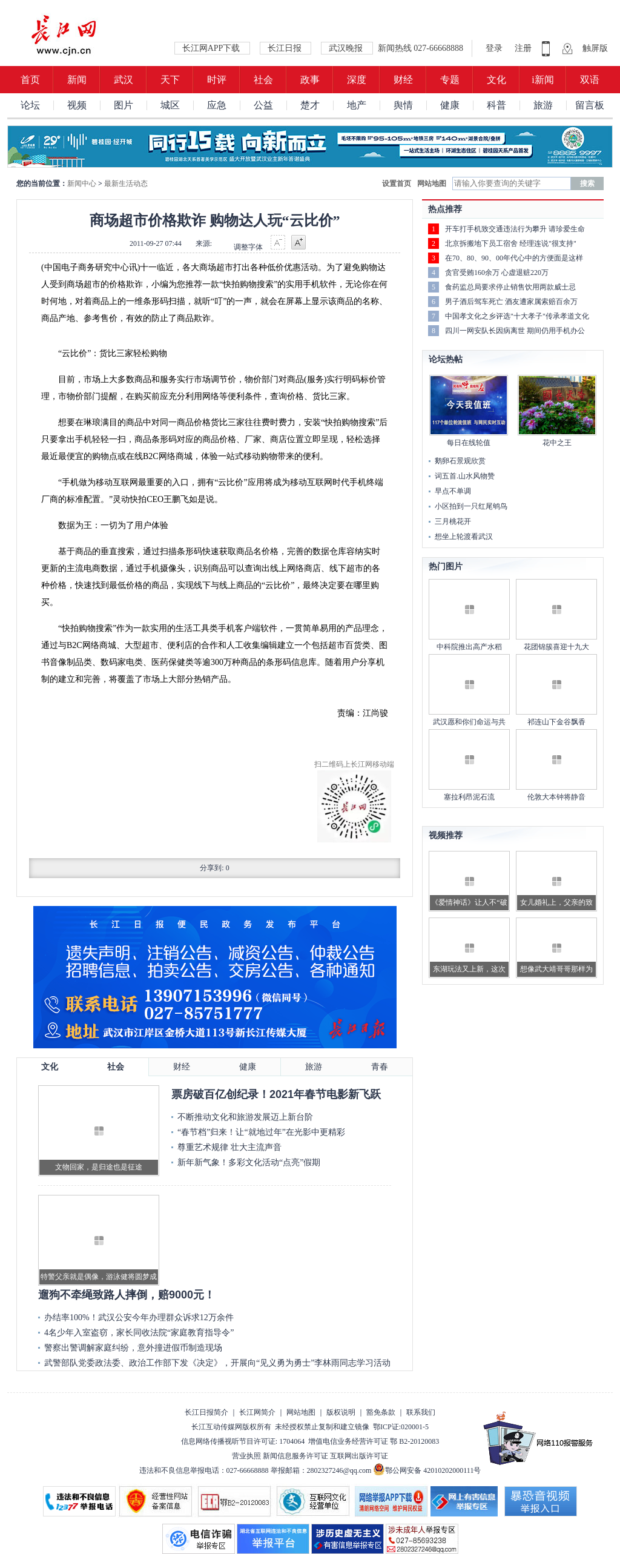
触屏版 (595, 48)
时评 (216, 79)
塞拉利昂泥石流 (469, 797)
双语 (589, 79)
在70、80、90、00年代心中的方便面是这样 (514, 258)
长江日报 (286, 48)
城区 (170, 105)
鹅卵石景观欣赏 (460, 461)
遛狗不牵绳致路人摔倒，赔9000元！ (126, 1295)
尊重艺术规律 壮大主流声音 (229, 1147)
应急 (216, 105)
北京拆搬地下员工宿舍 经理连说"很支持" (510, 243)
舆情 (403, 105)
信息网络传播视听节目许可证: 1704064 (243, 1441)
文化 (496, 79)
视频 (77, 105)
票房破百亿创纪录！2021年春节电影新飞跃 (276, 1094)
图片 (123, 105)
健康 (450, 105)
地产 (356, 105)
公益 (263, 105)
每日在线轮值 (468, 442)
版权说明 (340, 1412)
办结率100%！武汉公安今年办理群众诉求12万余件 (139, 1317)
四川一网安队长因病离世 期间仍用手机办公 (515, 330)
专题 (450, 79)
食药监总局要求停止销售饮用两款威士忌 (510, 287)
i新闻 (542, 79)
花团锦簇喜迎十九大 (556, 647)
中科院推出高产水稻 (469, 647)
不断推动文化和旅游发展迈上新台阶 (245, 1117)
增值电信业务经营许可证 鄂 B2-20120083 (373, 1441)
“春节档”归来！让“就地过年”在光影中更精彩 (261, 1132)
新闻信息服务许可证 (295, 1456)
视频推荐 (446, 835)
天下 (170, 79)
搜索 (587, 183)
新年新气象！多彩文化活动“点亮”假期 (248, 1162)
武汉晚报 (347, 48)
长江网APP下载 (212, 48)
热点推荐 (445, 209)
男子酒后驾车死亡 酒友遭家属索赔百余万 (511, 301)
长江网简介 (257, 1412)
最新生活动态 (126, 183)
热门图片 (446, 566)
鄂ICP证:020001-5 (401, 1427)
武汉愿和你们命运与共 (469, 722)
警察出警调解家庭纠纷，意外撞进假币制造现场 (133, 1347)
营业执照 (246, 1456)
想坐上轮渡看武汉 (464, 536)
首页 (30, 79)
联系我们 (420, 1412)
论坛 (30, 105)
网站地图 (431, 183)
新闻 (77, 79)
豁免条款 (380, 1412)
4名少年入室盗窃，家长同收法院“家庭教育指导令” (139, 1332)
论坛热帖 (446, 359)
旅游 (543, 105)
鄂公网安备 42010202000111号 (427, 1470)
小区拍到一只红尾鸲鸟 (471, 506)
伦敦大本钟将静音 (556, 797)
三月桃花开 (453, 521)
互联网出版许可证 (359, 1456)
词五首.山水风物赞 (465, 476)
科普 (496, 105)
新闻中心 (81, 183)
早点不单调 (453, 491)
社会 (263, 79)
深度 (356, 79)
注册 (523, 48)
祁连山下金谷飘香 (556, 722)
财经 (403, 79)
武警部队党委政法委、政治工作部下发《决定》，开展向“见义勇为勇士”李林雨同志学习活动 (217, 1362)
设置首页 (396, 183)
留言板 (589, 105)
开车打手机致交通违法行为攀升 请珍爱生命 (515, 229)
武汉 (123, 79)
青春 (379, 1066)
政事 (310, 79)
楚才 (310, 105)
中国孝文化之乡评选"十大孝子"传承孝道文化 (517, 316)
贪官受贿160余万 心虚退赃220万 (497, 272)
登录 (495, 48)
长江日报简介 (206, 1412)
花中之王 (557, 442)
